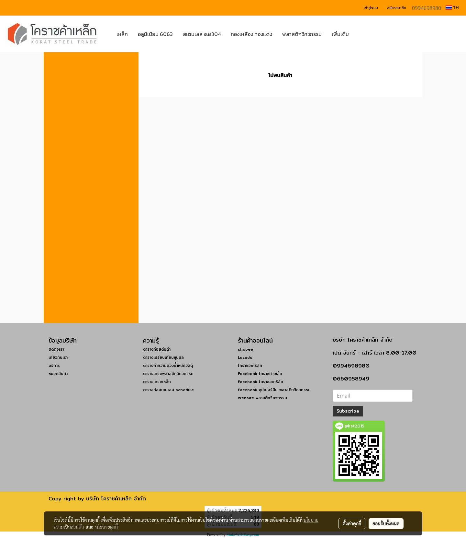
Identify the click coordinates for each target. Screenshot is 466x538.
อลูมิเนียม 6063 (155, 34)
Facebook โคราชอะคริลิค (260, 382)
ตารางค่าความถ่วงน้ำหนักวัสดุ (168, 365)
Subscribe (348, 411)
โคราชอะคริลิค (250, 365)
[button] (363, 34)
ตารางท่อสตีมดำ (157, 349)
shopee (245, 349)
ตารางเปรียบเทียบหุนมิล (163, 357)
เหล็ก (122, 34)
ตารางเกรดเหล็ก (157, 382)
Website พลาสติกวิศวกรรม (262, 398)
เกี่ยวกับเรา (58, 357)
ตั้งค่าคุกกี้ (352, 523)
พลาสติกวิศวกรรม (302, 34)
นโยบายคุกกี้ (106, 527)
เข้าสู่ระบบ (371, 8)
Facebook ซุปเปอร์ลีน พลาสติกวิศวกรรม (274, 390)
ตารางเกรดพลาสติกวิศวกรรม (168, 373)
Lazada (245, 357)
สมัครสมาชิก (396, 8)
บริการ (54, 365)
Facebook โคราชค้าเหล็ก (260, 373)
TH (452, 7)
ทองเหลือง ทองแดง (251, 34)
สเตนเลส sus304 (202, 34)
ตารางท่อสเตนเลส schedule (168, 390)
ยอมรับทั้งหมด (386, 523)
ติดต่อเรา (56, 349)
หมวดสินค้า (58, 373)
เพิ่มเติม (340, 34)
